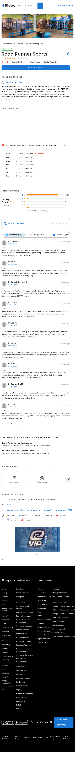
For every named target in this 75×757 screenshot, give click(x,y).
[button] (3, 423)
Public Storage (22, 692)
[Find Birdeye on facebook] (28, 717)
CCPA (46, 733)
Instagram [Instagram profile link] (12, 520)
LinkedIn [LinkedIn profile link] (48, 515)
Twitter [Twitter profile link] (36, 515)
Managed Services (59, 588)
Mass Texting (7, 626)
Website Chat (21, 628)
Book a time (42, 599)
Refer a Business (59, 628)
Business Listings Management (23, 645)
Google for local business (22, 602)
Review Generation (23, 611)
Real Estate (20, 696)
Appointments (7, 622)
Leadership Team (44, 591)
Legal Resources (44, 634)
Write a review (65, 5)
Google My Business (24, 636)
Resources (42, 603)
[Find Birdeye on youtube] (46, 717)
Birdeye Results (44, 630)
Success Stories (44, 622)
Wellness (19, 704)
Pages (4, 599)
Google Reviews (22, 632)
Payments (6, 630)
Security (27, 733)
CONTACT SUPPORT (62, 717)
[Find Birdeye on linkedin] (37, 717)
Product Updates (44, 614)
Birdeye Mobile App (7, 683)
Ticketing (5, 655)
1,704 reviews (22, 58)
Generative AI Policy (55, 732)
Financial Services (23, 673)
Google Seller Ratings (7, 604)
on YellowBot (12, 244)
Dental (19, 669)
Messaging (6, 639)
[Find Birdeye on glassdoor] (51, 717)
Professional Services (60, 591)
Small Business (22, 588)
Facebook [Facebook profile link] (24, 515)
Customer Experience (24, 650)
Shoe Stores (35, 62)
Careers (41, 618)
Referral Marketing (23, 625)
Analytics (5, 668)
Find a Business (58, 616)
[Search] (40, 6)
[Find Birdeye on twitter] (32, 717)
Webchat (5, 615)
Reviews (5, 591)
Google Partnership (6, 677)
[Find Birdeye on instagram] (41, 717)
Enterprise (20, 591)
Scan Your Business (60, 612)
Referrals (5, 595)
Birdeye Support (58, 624)
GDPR (34, 733)
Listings (5, 588)
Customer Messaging (24, 621)
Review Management (24, 607)
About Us (41, 588)
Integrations (6, 672)
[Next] (68, 479)
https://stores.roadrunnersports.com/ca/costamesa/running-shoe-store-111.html (39, 510)
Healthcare (20, 677)
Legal (18, 684)
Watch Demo (43, 595)
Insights (5, 647)
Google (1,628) (37, 234)
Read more (7, 100)
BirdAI (4, 664)
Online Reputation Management (23, 616)
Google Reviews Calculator (63, 601)
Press (40, 611)
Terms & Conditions (6, 732)
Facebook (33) (60, 234)
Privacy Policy (17, 732)
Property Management (25, 688)
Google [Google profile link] (11, 515)
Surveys (5, 643)
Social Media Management (21, 655)
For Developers (58, 620)
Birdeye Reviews (44, 626)
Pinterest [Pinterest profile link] (25, 520)
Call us (9, 504)
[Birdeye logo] (9, 6)
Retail (20, 43)
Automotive (21, 665)
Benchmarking (7, 651)
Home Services (22, 681)
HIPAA (40, 733)
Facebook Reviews (23, 640)
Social (4, 618)
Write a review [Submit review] (35, 67)
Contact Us (42, 637)
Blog (39, 607)
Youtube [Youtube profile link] (60, 515)
